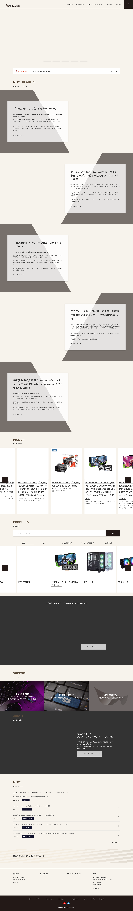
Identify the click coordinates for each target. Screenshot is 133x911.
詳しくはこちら (18, 135)
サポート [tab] (69, 792)
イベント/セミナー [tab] (48, 792)
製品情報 (70, 4)
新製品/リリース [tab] (36, 792)
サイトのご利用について (73, 899)
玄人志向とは (80, 4)
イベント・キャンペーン (95, 4)
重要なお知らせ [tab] (24, 792)
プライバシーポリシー (50, 899)
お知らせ (118, 4)
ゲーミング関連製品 (87, 543)
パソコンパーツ (45, 543)
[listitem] (115, 842)
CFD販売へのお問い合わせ (97, 899)
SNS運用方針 (61, 899)
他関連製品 (108, 543)
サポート (109, 4)
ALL (23, 543)
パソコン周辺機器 (66, 543)
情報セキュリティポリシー (35, 899)
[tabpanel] (66, 819)
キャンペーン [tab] (60, 792)
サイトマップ (85, 899)
